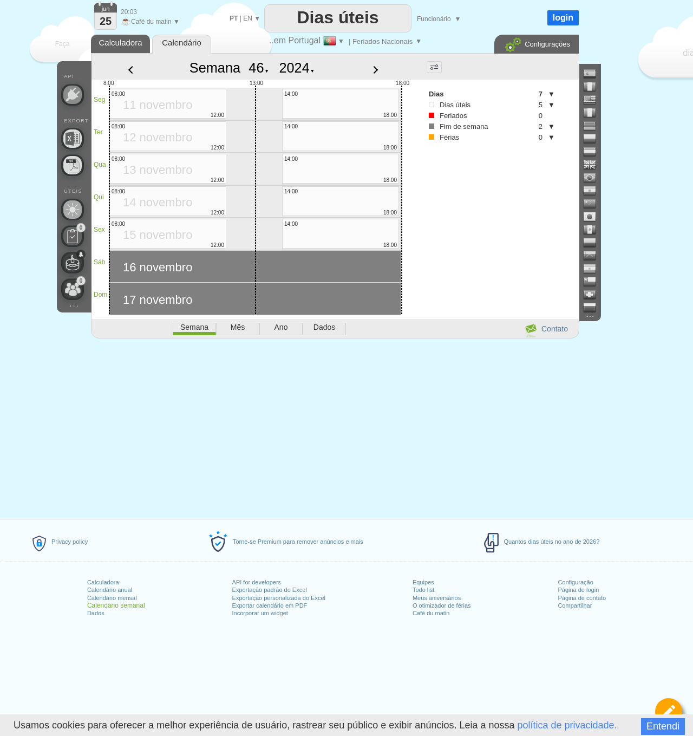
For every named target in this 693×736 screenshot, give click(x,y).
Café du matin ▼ (150, 21)
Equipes (423, 582)
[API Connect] (72, 94)
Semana (214, 67)
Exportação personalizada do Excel (278, 598)
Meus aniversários (437, 598)
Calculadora (103, 582)
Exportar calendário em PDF (270, 605)
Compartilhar (575, 605)
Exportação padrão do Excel (269, 590)
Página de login (578, 590)
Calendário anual (109, 590)
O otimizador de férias (442, 605)
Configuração (575, 582)
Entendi (662, 726)
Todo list (423, 590)
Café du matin (431, 613)
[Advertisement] (334, 427)
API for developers (257, 582)
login (563, 17)
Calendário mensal (112, 598)
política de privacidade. (567, 725)
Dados (95, 613)
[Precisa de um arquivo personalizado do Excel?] (72, 138)
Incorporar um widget (260, 613)
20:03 (129, 12)
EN (247, 18)
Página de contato (582, 598)
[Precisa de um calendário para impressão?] (72, 165)
